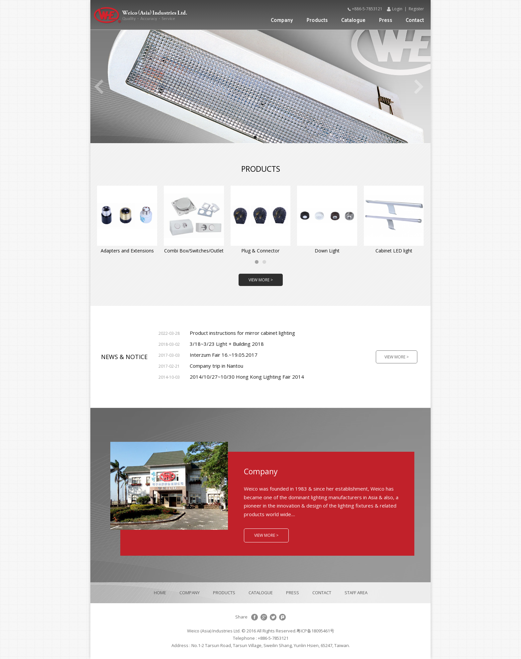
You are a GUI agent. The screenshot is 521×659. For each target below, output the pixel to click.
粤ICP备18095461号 (315, 631)
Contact (415, 20)
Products (317, 20)
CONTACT (321, 593)
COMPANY (189, 593)
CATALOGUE (261, 593)
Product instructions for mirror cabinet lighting (226, 333)
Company (282, 20)
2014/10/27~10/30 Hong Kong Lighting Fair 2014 (231, 376)
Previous (98, 86)
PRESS (292, 593)
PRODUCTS (224, 593)
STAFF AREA (356, 593)
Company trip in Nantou (200, 365)
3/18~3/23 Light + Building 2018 (211, 343)
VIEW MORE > (261, 280)
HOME (160, 593)
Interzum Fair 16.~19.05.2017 (208, 354)
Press (385, 20)
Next (419, 86)
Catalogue (353, 20)
